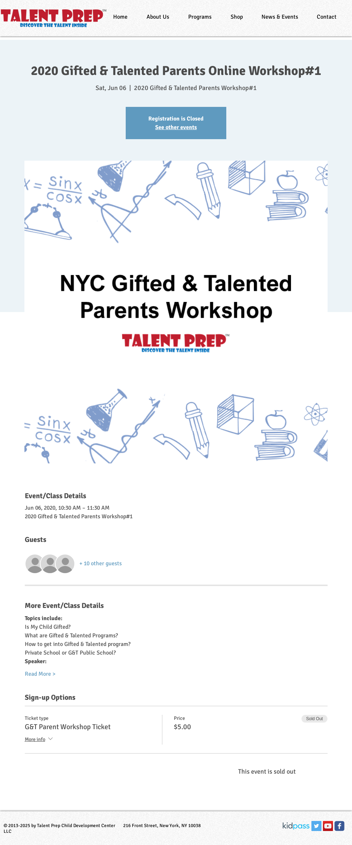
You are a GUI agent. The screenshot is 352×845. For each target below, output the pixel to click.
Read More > (40, 674)
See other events (176, 127)
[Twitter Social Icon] (316, 826)
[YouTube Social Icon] (328, 826)
